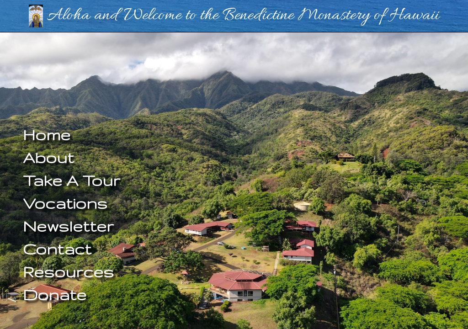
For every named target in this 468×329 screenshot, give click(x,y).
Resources (68, 272)
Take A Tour (71, 180)
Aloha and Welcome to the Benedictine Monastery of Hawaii (234, 15)
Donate (54, 294)
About (48, 157)
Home (46, 134)
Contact (57, 249)
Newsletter (68, 226)
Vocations (65, 203)
